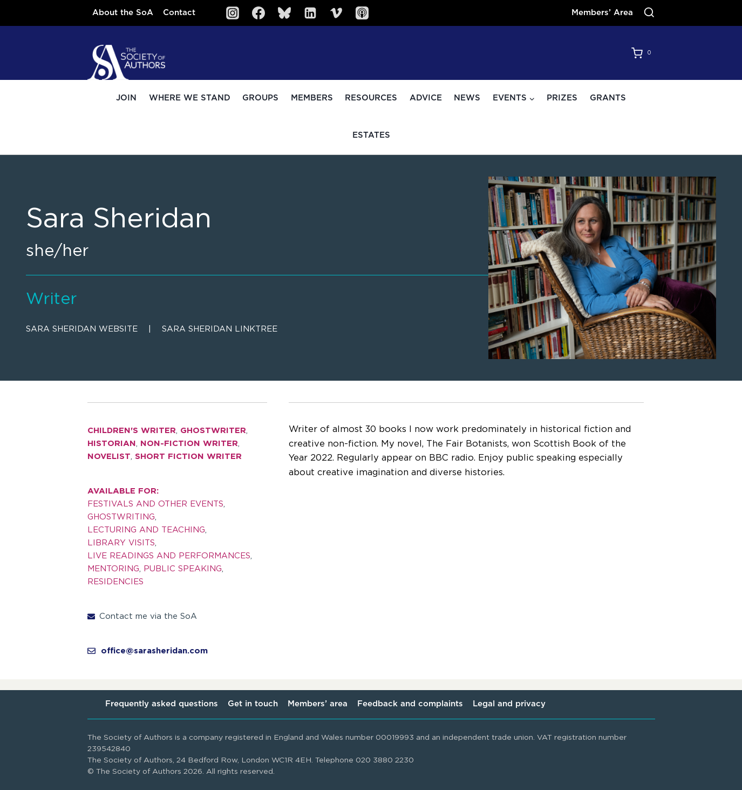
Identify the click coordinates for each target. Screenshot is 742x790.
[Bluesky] (284, 13)
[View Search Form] (649, 13)
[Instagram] (233, 13)
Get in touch (253, 704)
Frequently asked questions (161, 704)
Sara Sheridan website (82, 329)
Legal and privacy (509, 704)
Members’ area (318, 704)
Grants (608, 98)
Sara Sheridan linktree (219, 329)
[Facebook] (258, 13)
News (467, 98)
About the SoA (122, 13)
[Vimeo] (336, 13)
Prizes (562, 98)
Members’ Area (602, 13)
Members (312, 98)
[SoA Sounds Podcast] (362, 13)
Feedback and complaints (410, 704)
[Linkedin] (310, 13)
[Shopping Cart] (643, 53)
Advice (426, 98)
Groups (260, 98)
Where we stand (189, 98)
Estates (371, 135)
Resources (371, 98)
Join (126, 98)
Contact (179, 13)
